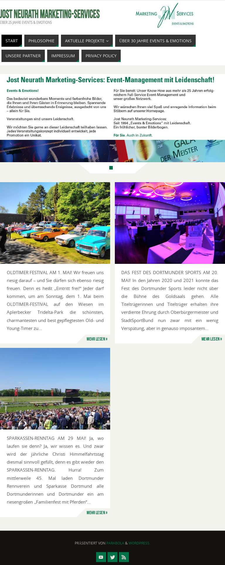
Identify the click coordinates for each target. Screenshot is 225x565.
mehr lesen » (97, 338)
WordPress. (139, 543)
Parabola (115, 543)
